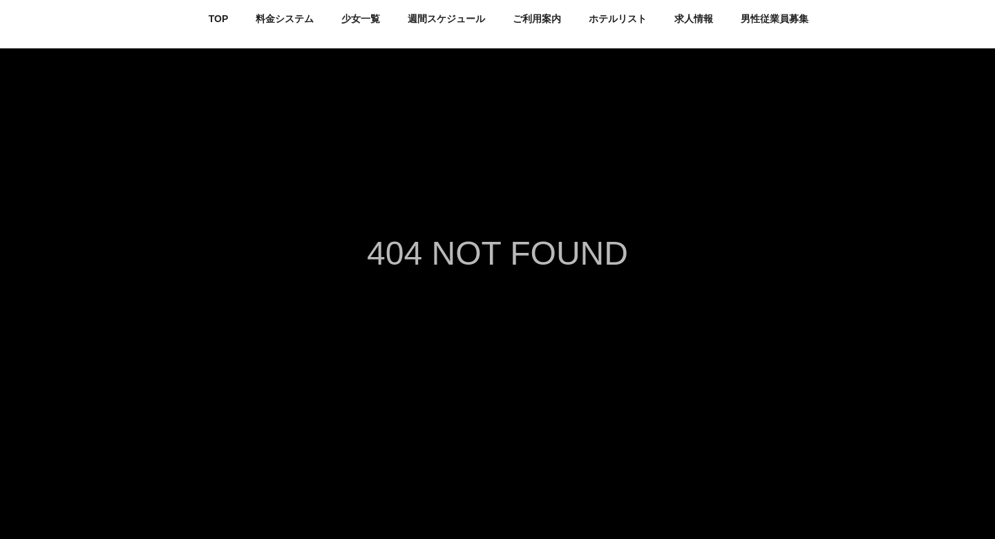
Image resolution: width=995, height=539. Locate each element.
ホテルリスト (618, 18)
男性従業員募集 (774, 18)
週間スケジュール (446, 18)
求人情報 (693, 18)
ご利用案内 (537, 18)
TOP (219, 18)
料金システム (285, 18)
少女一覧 (360, 18)
